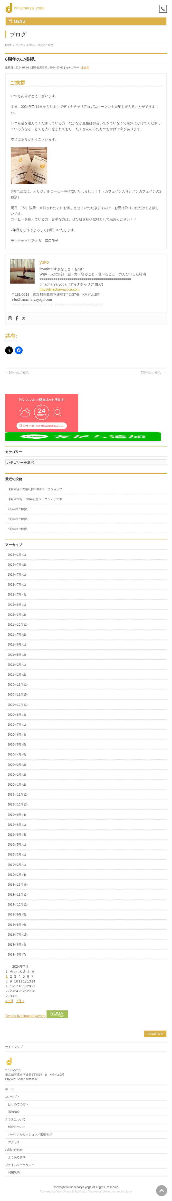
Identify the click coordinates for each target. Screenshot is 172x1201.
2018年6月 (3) (17, 944)
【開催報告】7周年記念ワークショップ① (35, 499)
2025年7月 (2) (17, 564)
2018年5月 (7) (17, 954)
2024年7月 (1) (17, 574)
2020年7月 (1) (17, 724)
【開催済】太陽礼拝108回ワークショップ (35, 489)
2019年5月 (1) (17, 844)
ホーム (9, 1089)
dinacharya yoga (80, 1187)
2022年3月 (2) (17, 614)
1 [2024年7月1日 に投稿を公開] (7, 976)
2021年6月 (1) (17, 644)
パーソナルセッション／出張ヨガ (30, 1134)
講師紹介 (14, 1112)
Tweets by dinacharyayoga (25, 1016)
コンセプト (12, 1096)
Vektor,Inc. (109, 1191)
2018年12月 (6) (18, 884)
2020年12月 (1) (18, 684)
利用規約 (14, 1172)
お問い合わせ (14, 1149)
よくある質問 (17, 1157)
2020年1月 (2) (17, 784)
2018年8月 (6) (17, 924)
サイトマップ (14, 1047)
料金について (17, 1127)
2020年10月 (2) (18, 704)
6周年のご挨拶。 (19, 519)
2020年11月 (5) (18, 694)
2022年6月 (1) (17, 604)
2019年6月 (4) (17, 834)
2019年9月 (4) (17, 814)
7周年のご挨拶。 (154, 372)
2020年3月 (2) (17, 764)
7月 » (20, 1001)
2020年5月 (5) (17, 744)
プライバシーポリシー (19, 1165)
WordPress (63, 1191)
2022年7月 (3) (17, 594)
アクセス (14, 1142)
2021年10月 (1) (18, 624)
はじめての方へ (18, 1104)
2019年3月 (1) (17, 854)
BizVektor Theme (86, 1191)
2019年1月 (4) (17, 874)
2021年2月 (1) (17, 664)
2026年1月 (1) (17, 554)
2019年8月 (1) (17, 824)
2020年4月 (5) (17, 754)
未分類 (85, 67)
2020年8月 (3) (17, 714)
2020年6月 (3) (17, 734)
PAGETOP (155, 1033)
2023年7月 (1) (17, 584)
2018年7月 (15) (18, 934)
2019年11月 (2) (18, 794)
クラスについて (15, 1119)
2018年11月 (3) (18, 894)
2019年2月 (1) (17, 864)
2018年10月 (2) (18, 904)
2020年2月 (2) (17, 774)
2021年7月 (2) (17, 634)
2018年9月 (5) (17, 914)
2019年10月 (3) (18, 804)
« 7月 (9, 1001)
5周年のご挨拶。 (18, 372)
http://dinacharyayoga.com (59, 289)
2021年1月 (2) (17, 674)
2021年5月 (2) (17, 654)
